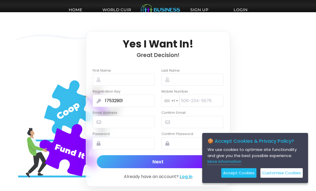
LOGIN (240, 9)
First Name (102, 70)
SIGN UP (199, 9)
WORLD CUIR (116, 9)
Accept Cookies (239, 173)
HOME (75, 9)
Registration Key (106, 91)
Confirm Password (177, 133)
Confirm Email (173, 112)
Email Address (105, 112)
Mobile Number (174, 91)
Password (101, 133)
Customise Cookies (281, 173)
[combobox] (171, 101)
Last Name (170, 70)
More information (224, 161)
